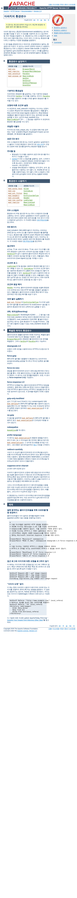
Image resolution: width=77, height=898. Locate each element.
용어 (66, 4)
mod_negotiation (35, 408)
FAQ (61, 4)
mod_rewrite (13, 71)
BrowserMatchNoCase (32, 71)
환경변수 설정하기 (60, 28)
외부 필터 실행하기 (15, 299)
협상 (35, 445)
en (34, 20)
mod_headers (13, 196)
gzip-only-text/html (15, 398)
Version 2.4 (38, 11)
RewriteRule (28, 76)
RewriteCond (29, 202)
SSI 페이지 (12, 227)
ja (41, 20)
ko (45, 20)
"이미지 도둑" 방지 (15, 584)
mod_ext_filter (15, 193)
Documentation (26, 11)
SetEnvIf (27, 81)
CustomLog (28, 191)
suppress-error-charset (17, 466)
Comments (58, 42)
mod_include (13, 198)
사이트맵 (72, 4)
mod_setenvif (14, 74)
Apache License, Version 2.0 (27, 631)
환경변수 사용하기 (60, 30)
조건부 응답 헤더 (14, 284)
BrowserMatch (29, 69)
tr (49, 20)
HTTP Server (15, 11)
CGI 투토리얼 (42, 220)
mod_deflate (12, 404)
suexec (14, 159)
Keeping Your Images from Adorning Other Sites (25, 620)
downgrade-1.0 (14, 346)
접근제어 (11, 246)
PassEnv (26, 74)
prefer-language (14, 435)
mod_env (11, 69)
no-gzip (10, 415)
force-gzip (11, 356)
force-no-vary (13, 368)
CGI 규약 (40, 144)
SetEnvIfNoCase (30, 83)
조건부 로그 (12, 263)
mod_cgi (11, 191)
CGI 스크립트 (13, 210)
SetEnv (26, 78)
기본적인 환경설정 (15, 91)
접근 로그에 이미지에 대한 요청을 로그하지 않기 (28, 561)
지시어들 (56, 4)
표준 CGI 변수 (13, 139)
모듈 (50, 4)
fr (38, 20)
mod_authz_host (15, 189)
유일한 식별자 (13, 126)
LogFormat (28, 200)
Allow (26, 189)
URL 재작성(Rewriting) (17, 312)
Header (27, 198)
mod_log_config (15, 200)
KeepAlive (11, 430)
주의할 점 (11, 151)
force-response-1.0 (15, 382)
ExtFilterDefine (31, 196)
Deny (26, 193)
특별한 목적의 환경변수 (62, 33)
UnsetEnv (27, 85)
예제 (55, 35)
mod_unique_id (14, 76)
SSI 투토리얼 (28, 241)
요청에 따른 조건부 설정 (17, 105)
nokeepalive (12, 427)
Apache (6, 11)
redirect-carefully (15, 449)
